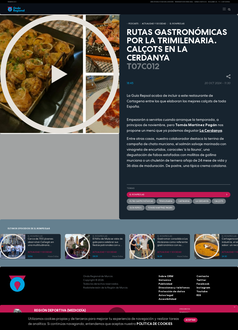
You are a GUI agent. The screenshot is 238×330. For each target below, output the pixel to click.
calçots (218, 201)
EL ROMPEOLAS (177, 23)
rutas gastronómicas (141, 201)
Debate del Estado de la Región (162, 2)
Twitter (201, 280)
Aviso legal (166, 295)
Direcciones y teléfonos (174, 287)
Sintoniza (165, 280)
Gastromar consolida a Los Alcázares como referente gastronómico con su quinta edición (172, 242)
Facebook (203, 283)
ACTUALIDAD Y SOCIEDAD (154, 23)
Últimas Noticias (200, 2)
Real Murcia (212, 2)
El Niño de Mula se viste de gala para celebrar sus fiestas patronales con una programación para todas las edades (108, 242)
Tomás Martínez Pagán (160, 207)
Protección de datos (172, 291)
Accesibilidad (167, 299)
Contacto (203, 276)
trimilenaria (165, 201)
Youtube (202, 291)
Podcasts (133, 23)
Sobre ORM (166, 276)
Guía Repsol (135, 207)
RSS (199, 295)
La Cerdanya (211, 130)
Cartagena (183, 201)
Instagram (203, 287)
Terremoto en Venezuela (184, 2)
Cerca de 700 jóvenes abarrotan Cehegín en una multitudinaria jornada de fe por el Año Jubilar (42, 242)
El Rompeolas (178, 194)
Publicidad (165, 283)
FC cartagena (224, 2)
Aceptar (190, 320)
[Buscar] (228, 9)
